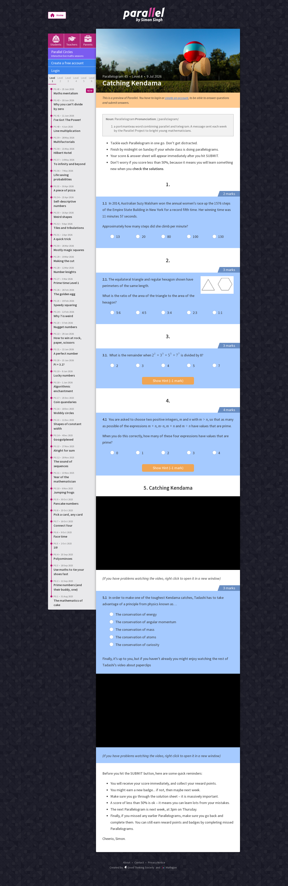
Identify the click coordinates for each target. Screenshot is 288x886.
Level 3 (68, 79)
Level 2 (60, 79)
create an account (176, 98)
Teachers (71, 40)
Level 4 (76, 79)
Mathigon (169, 867)
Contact (139, 862)
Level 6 (91, 79)
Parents (88, 40)
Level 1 (52, 79)
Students (55, 40)
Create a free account (67, 63)
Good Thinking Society (139, 867)
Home (56, 15)
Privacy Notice (156, 862)
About (126, 862)
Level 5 (83, 79)
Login (55, 70)
